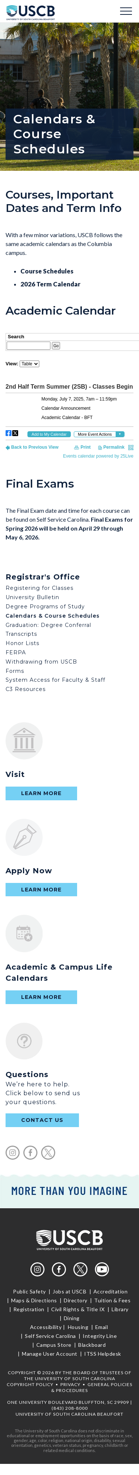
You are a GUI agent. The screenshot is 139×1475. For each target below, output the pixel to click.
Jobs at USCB (70, 1291)
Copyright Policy (30, 1384)
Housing (78, 1327)
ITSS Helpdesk (102, 1354)
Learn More (41, 793)
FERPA (16, 652)
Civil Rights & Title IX (78, 1309)
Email (101, 1327)
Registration (29, 1309)
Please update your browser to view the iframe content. (47, 364)
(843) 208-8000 (70, 1408)
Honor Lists (22, 643)
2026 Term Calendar (50, 284)
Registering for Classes (39, 588)
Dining (71, 1318)
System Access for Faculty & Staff (55, 680)
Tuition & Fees (112, 1300)
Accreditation (110, 1291)
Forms (15, 671)
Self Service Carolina (50, 1336)
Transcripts (21, 634)
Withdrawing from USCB (41, 661)
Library (120, 1309)
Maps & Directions (34, 1300)
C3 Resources (26, 689)
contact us (42, 1120)
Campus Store (54, 1345)
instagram (13, 1153)
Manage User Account (50, 1354)
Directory (76, 1300)
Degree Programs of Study (45, 606)
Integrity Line (100, 1336)
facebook (30, 1153)
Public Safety (30, 1291)
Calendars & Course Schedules (53, 615)
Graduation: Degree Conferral (48, 625)
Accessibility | (47, 1327)
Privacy (70, 1384)
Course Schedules (46, 271)
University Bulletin (32, 597)
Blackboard (92, 1345)
